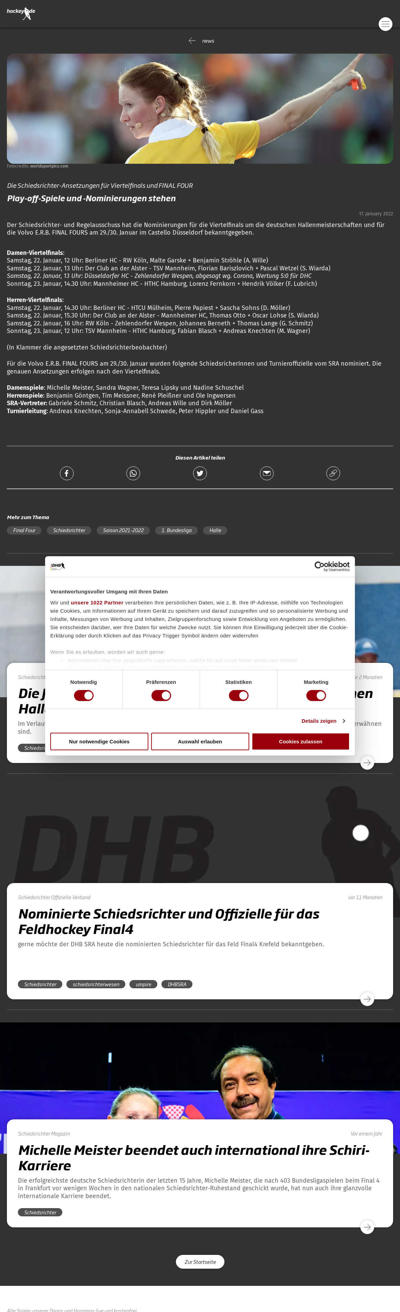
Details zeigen (319, 721)
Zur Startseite (200, 1261)
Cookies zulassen (301, 741)
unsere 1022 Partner (97, 602)
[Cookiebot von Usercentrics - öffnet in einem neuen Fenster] (320, 566)
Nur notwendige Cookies (99, 741)
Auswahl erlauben (200, 741)
